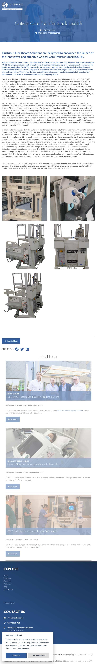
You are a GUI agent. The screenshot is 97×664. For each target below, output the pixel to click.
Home (6, 575)
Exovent (7, 581)
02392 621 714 (13, 623)
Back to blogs (10, 341)
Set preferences (39, 655)
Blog (5, 586)
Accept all (16, 655)
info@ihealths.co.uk (15, 618)
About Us (7, 584)
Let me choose (23, 648)
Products (42, 33)
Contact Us (8, 589)
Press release (54, 33)
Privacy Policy (9, 603)
